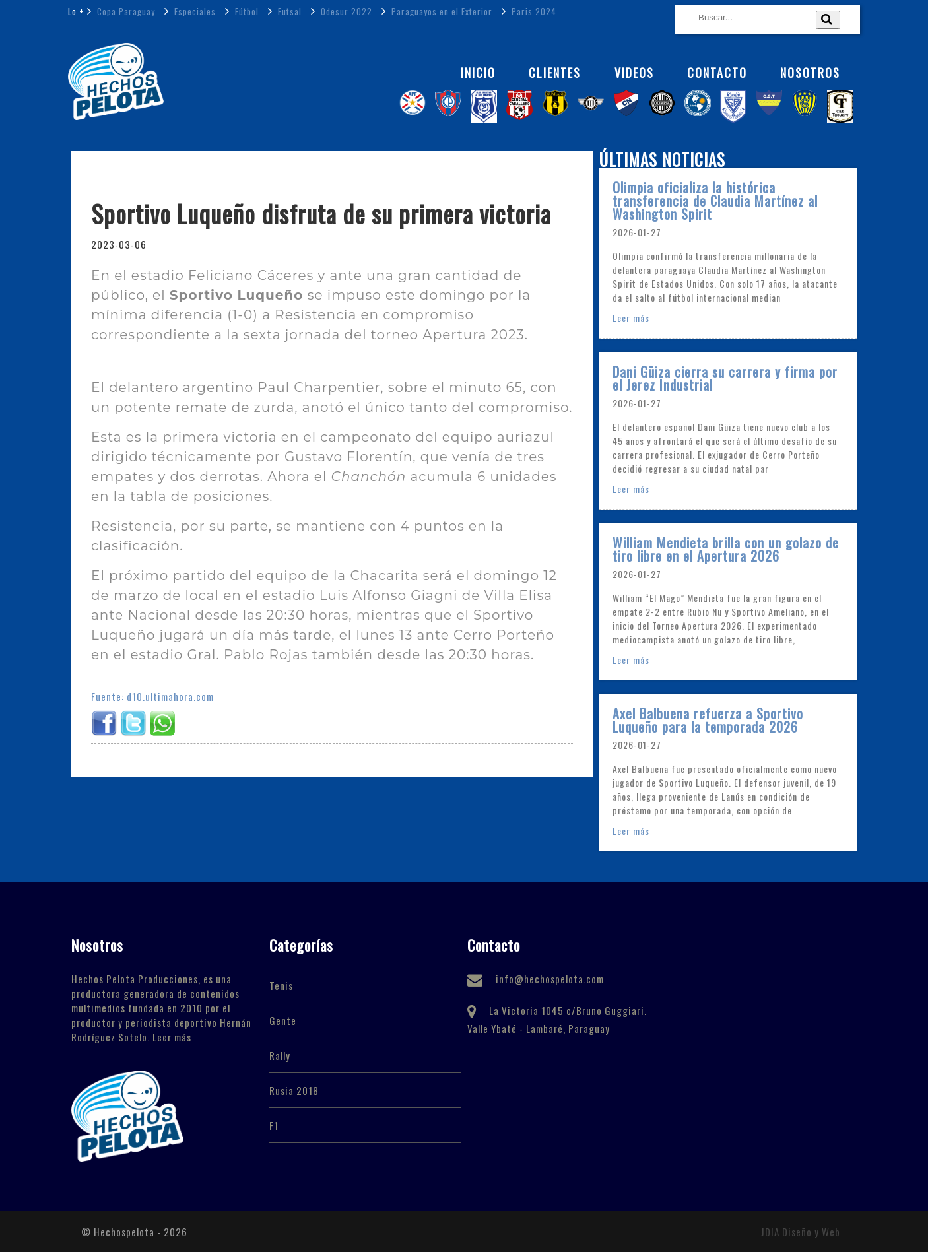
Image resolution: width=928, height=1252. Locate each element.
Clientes (555, 72)
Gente (282, 1020)
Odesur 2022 (345, 11)
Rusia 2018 (294, 1090)
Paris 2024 (532, 11)
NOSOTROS (810, 72)
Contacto (717, 72)
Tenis (281, 985)
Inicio (478, 72)
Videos (634, 72)
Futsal (288, 11)
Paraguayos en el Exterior (440, 11)
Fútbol (245, 11)
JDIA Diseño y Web (800, 1231)
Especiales (194, 11)
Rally (279, 1055)
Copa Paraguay (124, 11)
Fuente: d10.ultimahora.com (152, 696)
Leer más (631, 318)
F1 (274, 1125)
